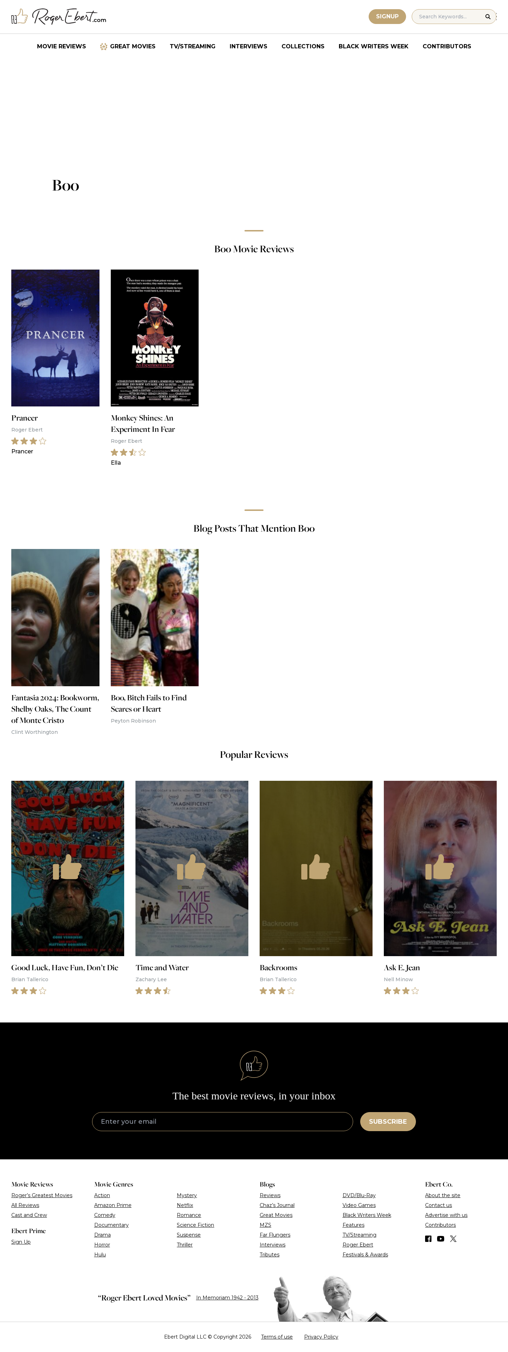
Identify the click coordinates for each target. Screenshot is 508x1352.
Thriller (185, 1245)
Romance (189, 1215)
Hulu (100, 1254)
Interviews (248, 46)
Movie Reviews (61, 46)
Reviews (270, 1195)
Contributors (447, 46)
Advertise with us (446, 1215)
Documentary (111, 1225)
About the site (442, 1195)
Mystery (187, 1195)
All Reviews (25, 1205)
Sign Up (21, 1242)
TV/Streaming (193, 46)
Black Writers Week (374, 46)
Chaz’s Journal (277, 1205)
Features (353, 1225)
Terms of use (277, 1337)
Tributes (269, 1254)
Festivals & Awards (365, 1254)
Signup (387, 16)
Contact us (438, 1205)
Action (102, 1195)
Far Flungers (275, 1235)
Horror (102, 1245)
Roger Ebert (358, 1245)
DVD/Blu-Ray (359, 1195)
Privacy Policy (321, 1337)
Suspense (189, 1235)
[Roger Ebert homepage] (59, 16)
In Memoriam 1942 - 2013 (227, 1297)
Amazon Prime (113, 1205)
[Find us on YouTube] (441, 1239)
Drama (102, 1235)
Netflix (185, 1205)
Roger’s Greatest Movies (41, 1195)
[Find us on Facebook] (428, 1239)
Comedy (104, 1215)
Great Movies (133, 46)
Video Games (359, 1205)
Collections (303, 46)
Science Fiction (195, 1225)
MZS (265, 1225)
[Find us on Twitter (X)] (453, 1239)
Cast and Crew (29, 1215)
